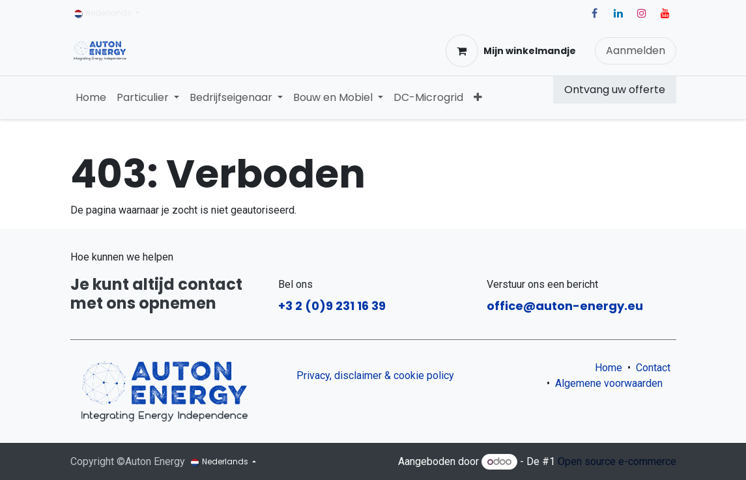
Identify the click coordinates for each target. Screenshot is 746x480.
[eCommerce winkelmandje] (511, 51)
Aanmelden (635, 50)
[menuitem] (90, 98)
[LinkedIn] (618, 13)
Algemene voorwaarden (611, 383)
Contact (653, 367)
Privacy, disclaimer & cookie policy (375, 375)
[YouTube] (665, 13)
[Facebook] (594, 13)
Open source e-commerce (617, 461)
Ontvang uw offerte (614, 89)
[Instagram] (641, 13)
